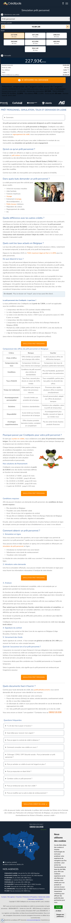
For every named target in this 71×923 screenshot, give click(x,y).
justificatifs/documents (42, 690)
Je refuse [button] (58, 911)
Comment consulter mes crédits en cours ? (22, 747)
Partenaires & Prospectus (30, 897)
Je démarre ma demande (33, 80)
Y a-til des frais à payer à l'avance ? (19, 726)
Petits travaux (11, 204)
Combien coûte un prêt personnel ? (19, 778)
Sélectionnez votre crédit (11, 14)
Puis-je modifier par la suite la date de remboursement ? (27, 793)
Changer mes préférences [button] (60, 915)
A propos (3, 897)
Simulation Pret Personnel (34, 344)
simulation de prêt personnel (13, 546)
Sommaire (9, 117)
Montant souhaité (6, 23)
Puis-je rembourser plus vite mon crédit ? (22, 786)
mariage (18, 199)
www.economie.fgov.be (33, 920)
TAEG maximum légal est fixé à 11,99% (41, 253)
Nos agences (11, 897)
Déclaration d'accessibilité (35, 899)
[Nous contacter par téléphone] (63, 3)
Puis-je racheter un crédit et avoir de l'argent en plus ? (26, 764)
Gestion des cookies (44, 897)
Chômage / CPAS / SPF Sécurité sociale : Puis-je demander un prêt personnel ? (30, 755)
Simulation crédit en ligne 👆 (35, 804)
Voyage (9, 196)
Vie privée (19, 897)
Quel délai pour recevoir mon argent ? (20, 733)
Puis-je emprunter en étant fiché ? (19, 771)
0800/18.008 (55, 712)
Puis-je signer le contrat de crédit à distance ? (23, 740)
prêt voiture (16, 155)
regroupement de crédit (21, 134)
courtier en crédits (18, 439)
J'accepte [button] (58, 907)
